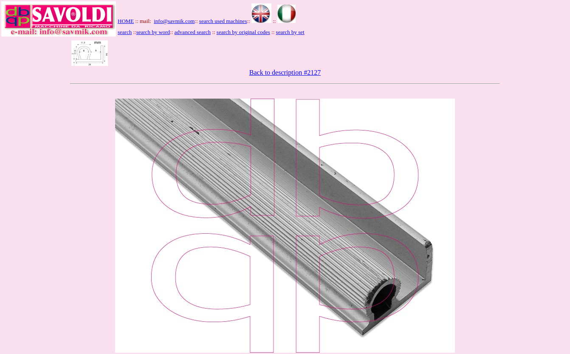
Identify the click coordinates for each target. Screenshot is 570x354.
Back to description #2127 (285, 72)
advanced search (193, 32)
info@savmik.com (174, 21)
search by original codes (243, 32)
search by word (153, 32)
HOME (126, 21)
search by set (290, 32)
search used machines (223, 21)
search (125, 32)
